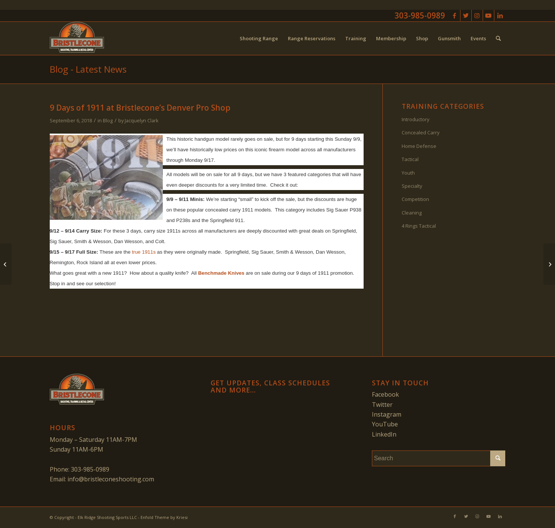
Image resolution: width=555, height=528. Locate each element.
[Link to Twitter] (465, 15)
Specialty (412, 186)
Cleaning (412, 212)
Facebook (385, 394)
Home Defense (419, 146)
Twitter (382, 404)
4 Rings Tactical (419, 225)
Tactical (410, 159)
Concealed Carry (421, 132)
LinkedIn (384, 434)
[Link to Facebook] (454, 15)
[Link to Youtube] (488, 15)
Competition (415, 199)
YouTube (385, 424)
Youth (408, 172)
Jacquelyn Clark (142, 120)
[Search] (498, 38)
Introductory (416, 119)
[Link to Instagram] (477, 15)
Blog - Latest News (88, 69)
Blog (108, 120)
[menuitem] (259, 38)
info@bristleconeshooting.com (110, 479)
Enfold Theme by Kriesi (164, 517)
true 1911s (144, 252)
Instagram (386, 414)
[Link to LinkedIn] (500, 15)
